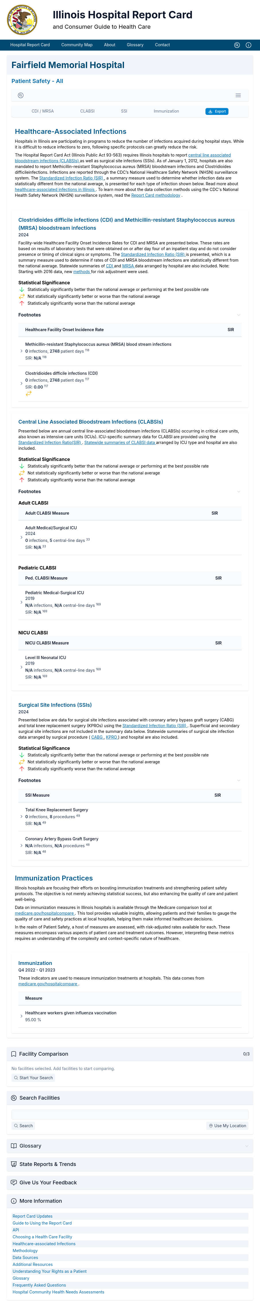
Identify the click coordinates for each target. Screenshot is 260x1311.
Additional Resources (33, 1270)
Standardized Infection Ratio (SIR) (71, 184)
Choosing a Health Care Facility (42, 1243)
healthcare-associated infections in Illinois (55, 195)
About (109, 51)
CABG (97, 743)
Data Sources (25, 1263)
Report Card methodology (155, 201)
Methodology (25, 1256)
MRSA (128, 272)
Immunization (166, 117)
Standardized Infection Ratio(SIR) (50, 448)
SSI (124, 117)
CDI (110, 272)
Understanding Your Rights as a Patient (50, 1277)
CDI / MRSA (43, 117)
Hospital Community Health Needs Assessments (58, 1298)
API (16, 1236)
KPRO (112, 743)
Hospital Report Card (30, 51)
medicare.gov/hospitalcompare (45, 919)
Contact (162, 51)
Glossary (135, 51)
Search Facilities (40, 1104)
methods (82, 277)
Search (23, 1131)
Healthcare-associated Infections (44, 1250)
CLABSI (87, 117)
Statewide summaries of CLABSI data (120, 448)
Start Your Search (33, 1084)
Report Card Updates (33, 1222)
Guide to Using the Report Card (42, 1229)
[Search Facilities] (130, 1121)
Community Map (77, 51)
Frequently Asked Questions (39, 1291)
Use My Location (227, 1131)
